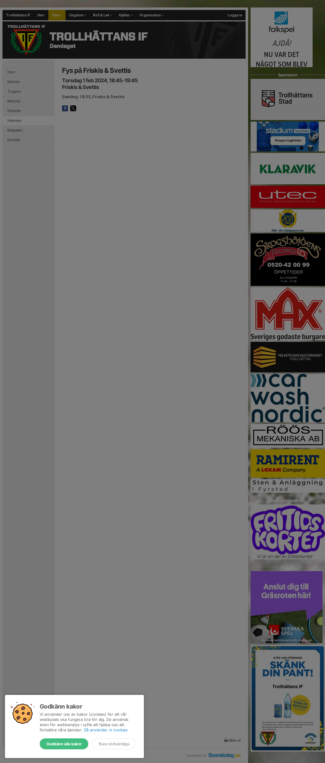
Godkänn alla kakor (64, 743)
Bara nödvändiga (114, 743)
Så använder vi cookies (106, 729)
